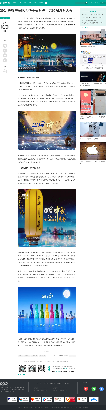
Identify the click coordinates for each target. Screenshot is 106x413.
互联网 (41, 2)
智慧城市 (35, 356)
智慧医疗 (42, 356)
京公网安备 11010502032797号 (52, 407)
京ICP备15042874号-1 (38, 407)
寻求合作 (72, 356)
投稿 (103, 2)
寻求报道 (59, 383)
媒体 (73, 25)
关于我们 (39, 383)
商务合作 (53, 383)
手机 (25, 2)
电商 (35, 2)
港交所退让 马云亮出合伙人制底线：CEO (92, 14)
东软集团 (27, 356)
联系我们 (46, 383)
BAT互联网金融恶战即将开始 (89, 20)
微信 (41, 101)
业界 (20, 2)
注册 (96, 2)
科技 (31, 25)
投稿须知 (66, 383)
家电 (30, 2)
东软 (20, 356)
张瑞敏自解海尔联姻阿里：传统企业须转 (92, 23)
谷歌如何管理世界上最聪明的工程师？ (92, 17)
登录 (91, 2)
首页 (14, 2)
